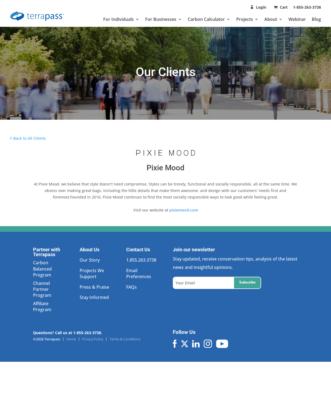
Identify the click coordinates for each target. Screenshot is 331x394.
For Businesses (160, 19)
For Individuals (118, 19)
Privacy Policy (92, 339)
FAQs (131, 287)
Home (71, 339)
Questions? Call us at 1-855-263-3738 (67, 332)
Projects (244, 19)
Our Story (90, 260)
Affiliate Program (42, 306)
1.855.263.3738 (141, 260)
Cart (284, 7)
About (270, 19)
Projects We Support (92, 273)
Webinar (297, 19)
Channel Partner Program (42, 289)
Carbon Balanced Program (42, 269)
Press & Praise (94, 287)
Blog (316, 19)
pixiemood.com (183, 210)
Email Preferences (138, 273)
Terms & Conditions (125, 339)
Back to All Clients (29, 138)
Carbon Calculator (206, 19)
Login (261, 7)
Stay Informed (94, 297)
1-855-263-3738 (307, 7)
